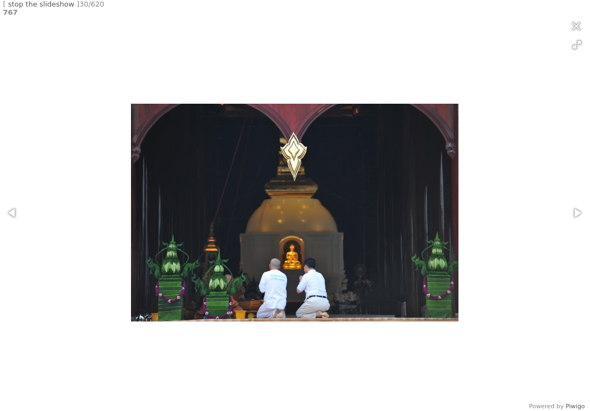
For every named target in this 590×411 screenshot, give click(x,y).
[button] (577, 44)
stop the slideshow (41, 4)
